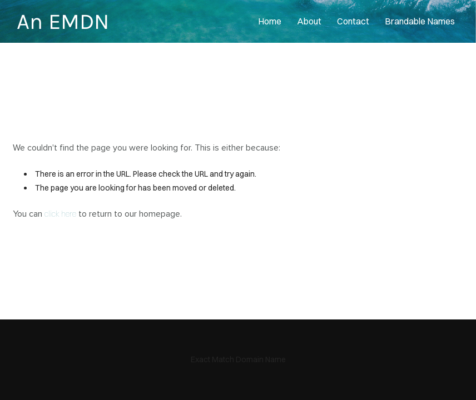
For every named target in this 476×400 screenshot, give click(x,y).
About (309, 21)
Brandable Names (420, 21)
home (269, 21)
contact (353, 21)
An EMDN (63, 21)
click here (60, 214)
